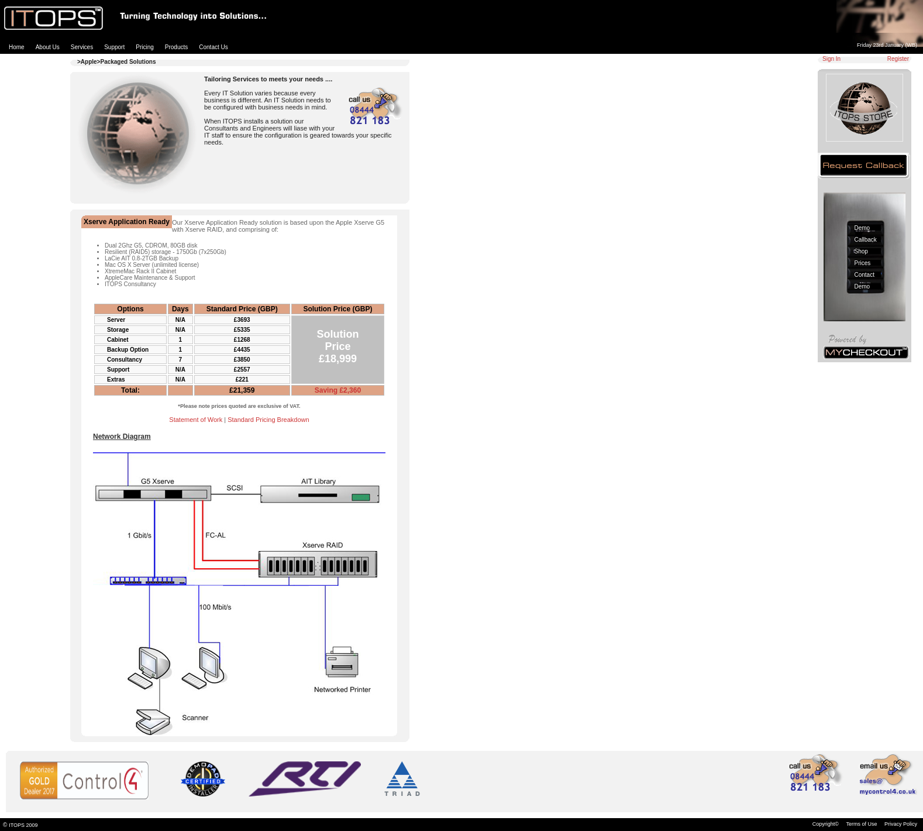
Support (114, 47)
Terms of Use (861, 824)
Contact (864, 275)
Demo (862, 228)
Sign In (831, 59)
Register (898, 59)
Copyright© (825, 824)
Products (176, 47)
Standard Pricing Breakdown (268, 419)
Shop (861, 251)
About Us (48, 47)
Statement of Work (195, 419)
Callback (866, 239)
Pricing (145, 47)
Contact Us (213, 47)
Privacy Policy (900, 824)
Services (82, 47)
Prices (863, 263)
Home (17, 47)
